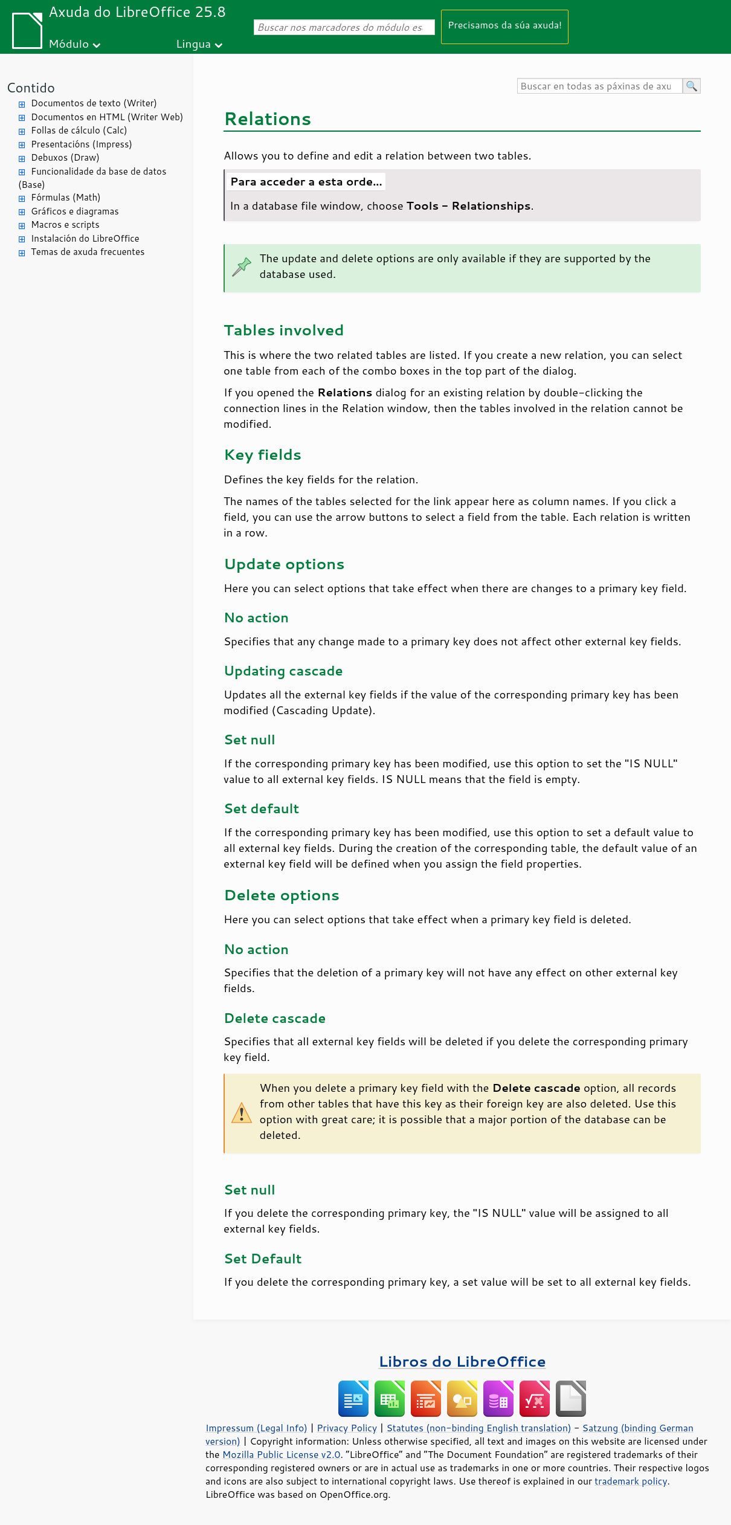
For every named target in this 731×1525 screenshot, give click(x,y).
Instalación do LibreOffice (85, 238)
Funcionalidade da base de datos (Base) (92, 178)
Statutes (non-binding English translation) (478, 1427)
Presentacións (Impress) (81, 144)
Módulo (68, 43)
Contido (30, 87)
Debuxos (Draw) (65, 157)
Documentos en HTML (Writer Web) (107, 117)
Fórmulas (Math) (66, 197)
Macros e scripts (65, 224)
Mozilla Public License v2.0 (281, 1454)
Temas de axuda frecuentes (87, 251)
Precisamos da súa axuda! (505, 24)
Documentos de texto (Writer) (94, 103)
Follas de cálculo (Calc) (79, 130)
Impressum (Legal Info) (256, 1427)
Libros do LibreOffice (462, 1361)
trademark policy (630, 1481)
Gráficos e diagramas (75, 211)
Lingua (193, 43)
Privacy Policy (347, 1427)
